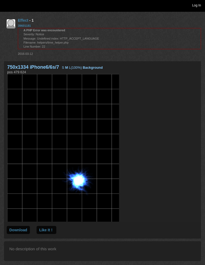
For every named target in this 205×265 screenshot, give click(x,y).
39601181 (24, 25)
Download (18, 230)
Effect (23, 20)
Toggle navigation (6, 5)
